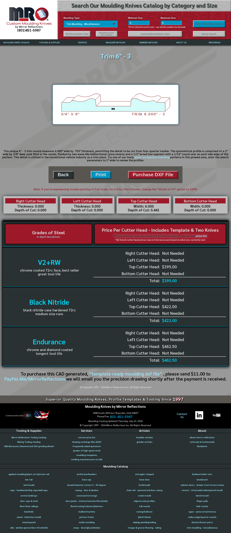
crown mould (144, 495)
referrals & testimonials (202, 442)
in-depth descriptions (48, 237)
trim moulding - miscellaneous (202, 527)
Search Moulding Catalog (209, 24)
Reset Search (209, 34)
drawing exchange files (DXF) (86, 442)
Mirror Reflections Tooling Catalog (29, 437)
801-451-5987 (121, 416)
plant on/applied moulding (152, 157)
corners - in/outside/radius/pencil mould (202, 490)
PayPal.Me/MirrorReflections (35, 379)
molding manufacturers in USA (86, 459)
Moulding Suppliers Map (77, 34)
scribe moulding (87, 522)
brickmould (144, 485)
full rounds (144, 506)
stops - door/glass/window (86, 527)
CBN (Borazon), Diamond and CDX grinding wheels (29, 446)
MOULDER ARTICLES (115, 42)
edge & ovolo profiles (144, 501)
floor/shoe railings (29, 506)
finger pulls (202, 501)
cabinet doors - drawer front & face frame (202, 485)
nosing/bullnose (144, 511)
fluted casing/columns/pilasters (86, 506)
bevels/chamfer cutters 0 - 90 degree (86, 485)
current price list (86, 437)
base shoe (144, 479)
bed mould (29, 485)
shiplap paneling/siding (144, 522)
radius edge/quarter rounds (202, 517)
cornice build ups (28, 495)
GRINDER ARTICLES (148, 42)
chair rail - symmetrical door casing (144, 490)
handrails (29, 511)
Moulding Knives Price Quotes (106, 34)
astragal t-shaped (144, 474)
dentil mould (202, 495)
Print (100, 174)
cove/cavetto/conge (86, 495)
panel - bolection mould (29, 517)
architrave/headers (87, 474)
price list (201, 236)
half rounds (202, 506)
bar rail (28, 479)
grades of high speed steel (86, 450)
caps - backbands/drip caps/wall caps (29, 490)
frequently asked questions (87, 446)
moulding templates (86, 455)
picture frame (86, 517)
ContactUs (182, 415)
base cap (86, 479)
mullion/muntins (86, 511)
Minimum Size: (135, 17)
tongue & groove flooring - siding (144, 527)
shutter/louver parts (202, 522)
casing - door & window (86, 490)
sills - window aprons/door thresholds (29, 527)
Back (63, 174)
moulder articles (144, 437)
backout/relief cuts (202, 474)
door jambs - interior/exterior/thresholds (87, 501)
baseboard (202, 479)
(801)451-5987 (29, 30)
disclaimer (202, 446)
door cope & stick (29, 501)
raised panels (29, 522)
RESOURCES (214, 42)
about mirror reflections (202, 437)
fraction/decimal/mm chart (155, 34)
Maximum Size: (168, 17)
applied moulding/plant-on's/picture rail (28, 474)
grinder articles (144, 442)
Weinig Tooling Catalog (28, 442)
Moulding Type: (72, 17)
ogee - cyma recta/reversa (202, 511)
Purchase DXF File (153, 174)
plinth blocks (144, 517)
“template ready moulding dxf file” (125, 374)
